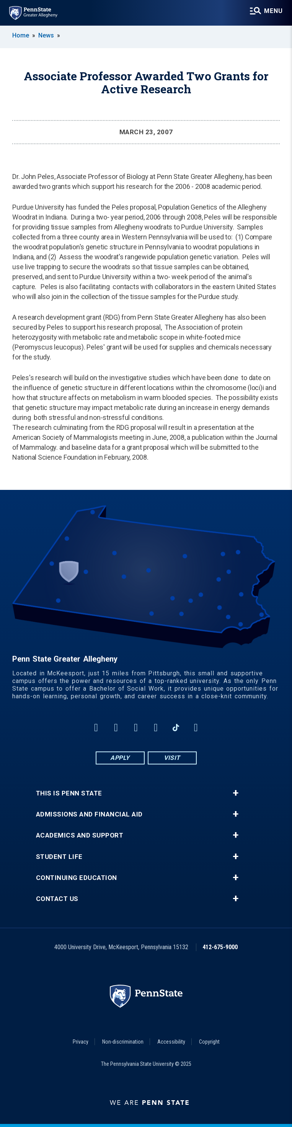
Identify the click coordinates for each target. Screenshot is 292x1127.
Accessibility (171, 1042)
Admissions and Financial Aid (89, 814)
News (46, 35)
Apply (120, 757)
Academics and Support (80, 835)
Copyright (209, 1042)
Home (20, 35)
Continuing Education (76, 877)
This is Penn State (69, 793)
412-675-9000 (220, 947)
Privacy (80, 1042)
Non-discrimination (123, 1042)
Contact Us (57, 899)
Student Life (59, 856)
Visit (172, 757)
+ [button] (235, 793)
